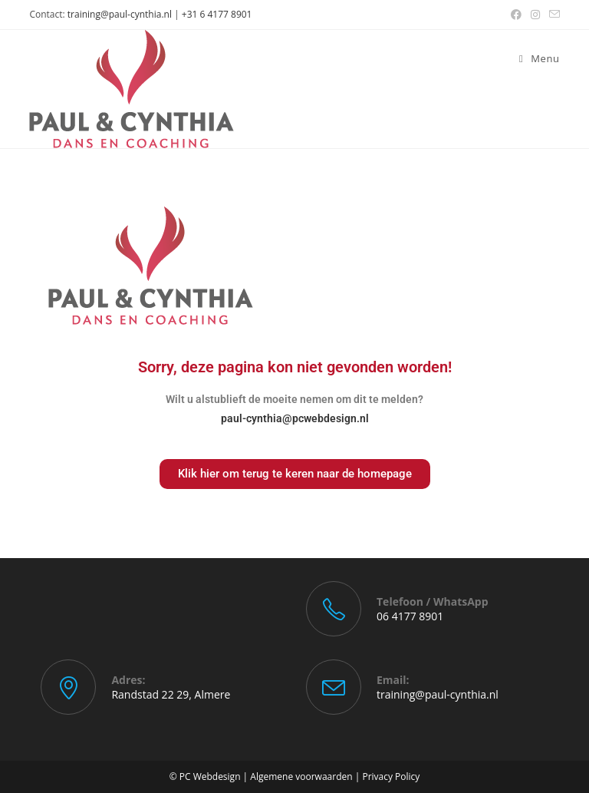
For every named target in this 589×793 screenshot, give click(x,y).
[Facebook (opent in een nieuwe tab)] (516, 14)
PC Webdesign (210, 776)
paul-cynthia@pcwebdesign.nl (295, 418)
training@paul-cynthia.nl (119, 14)
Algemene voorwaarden (301, 776)
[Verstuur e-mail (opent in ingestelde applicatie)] (552, 14)
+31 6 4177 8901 (217, 14)
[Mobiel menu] (539, 58)
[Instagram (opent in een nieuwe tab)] (535, 14)
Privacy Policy (391, 776)
